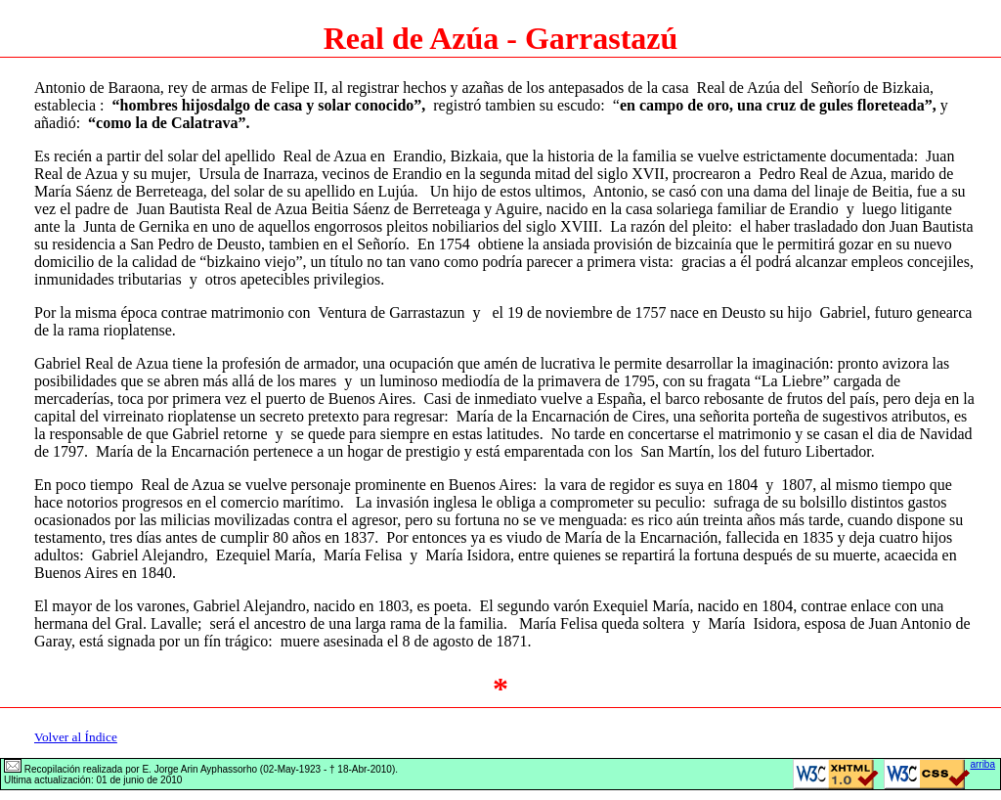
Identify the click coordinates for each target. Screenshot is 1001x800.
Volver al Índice (75, 737)
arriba (982, 764)
